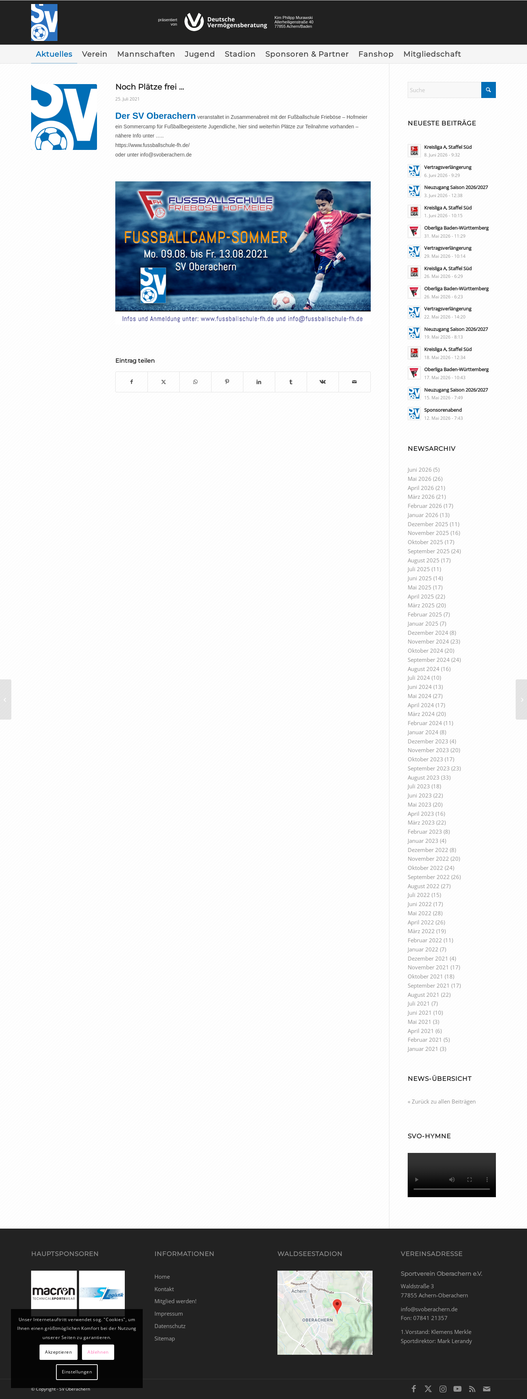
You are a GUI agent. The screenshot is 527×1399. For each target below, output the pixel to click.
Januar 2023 (423, 840)
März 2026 (421, 496)
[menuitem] (54, 54)
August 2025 (424, 560)
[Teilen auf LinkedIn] (259, 382)
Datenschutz (170, 1326)
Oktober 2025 (425, 542)
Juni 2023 (420, 795)
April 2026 (421, 487)
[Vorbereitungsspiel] (521, 699)
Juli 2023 (419, 786)
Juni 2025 (420, 578)
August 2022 (424, 886)
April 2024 (421, 705)
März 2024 (421, 713)
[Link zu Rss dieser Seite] (472, 1388)
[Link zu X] (428, 1388)
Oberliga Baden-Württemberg (456, 228)
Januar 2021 (423, 1048)
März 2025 (421, 605)
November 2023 (428, 750)
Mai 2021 (419, 1021)
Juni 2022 (420, 904)
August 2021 (424, 994)
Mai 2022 (419, 913)
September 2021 (429, 985)
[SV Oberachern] (44, 22)
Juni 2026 (420, 469)
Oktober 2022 (425, 867)
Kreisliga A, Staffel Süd (448, 147)
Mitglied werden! (175, 1301)
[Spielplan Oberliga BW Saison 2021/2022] (5, 699)
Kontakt (164, 1289)
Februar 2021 (425, 1039)
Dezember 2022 (428, 849)
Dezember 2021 (428, 958)
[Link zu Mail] (486, 1388)
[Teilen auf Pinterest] (227, 382)
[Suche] (452, 90)
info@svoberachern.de (429, 1309)
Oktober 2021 (425, 976)
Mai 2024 (419, 696)
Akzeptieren (58, 1352)
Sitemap (164, 1338)
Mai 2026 (419, 478)
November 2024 (428, 641)
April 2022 (421, 922)
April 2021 (421, 1030)
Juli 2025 (419, 569)
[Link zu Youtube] (457, 1388)
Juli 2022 (419, 894)
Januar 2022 (423, 949)
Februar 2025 (425, 614)
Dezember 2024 (428, 632)
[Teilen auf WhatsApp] (195, 382)
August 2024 (424, 668)
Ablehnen (98, 1352)
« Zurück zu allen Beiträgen (442, 1101)
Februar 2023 (425, 831)
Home (162, 1276)
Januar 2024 (423, 732)
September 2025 (429, 551)
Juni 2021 (420, 1012)
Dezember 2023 (428, 741)
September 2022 (429, 876)
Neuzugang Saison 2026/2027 (456, 187)
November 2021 (428, 967)
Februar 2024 (425, 723)
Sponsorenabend (443, 410)
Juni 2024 (420, 686)
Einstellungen (77, 1372)
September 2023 (429, 768)
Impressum (168, 1313)
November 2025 (428, 532)
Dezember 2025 (428, 524)
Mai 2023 (419, 804)
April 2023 (421, 813)
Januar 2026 (423, 515)
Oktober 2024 (425, 650)
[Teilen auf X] (163, 382)
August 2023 (424, 777)
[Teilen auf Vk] (323, 382)
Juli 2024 (419, 677)
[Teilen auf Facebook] (131, 382)
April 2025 (421, 596)
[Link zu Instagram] (442, 1388)
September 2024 (429, 659)
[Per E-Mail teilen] (354, 382)
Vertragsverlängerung (447, 167)
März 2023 (421, 822)
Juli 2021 (419, 1003)
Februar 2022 (425, 940)
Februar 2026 (425, 505)
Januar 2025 (423, 623)
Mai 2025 (419, 587)
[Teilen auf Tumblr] (291, 382)
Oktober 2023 (425, 759)
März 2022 (421, 931)
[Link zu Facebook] (413, 1388)
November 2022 (428, 858)
